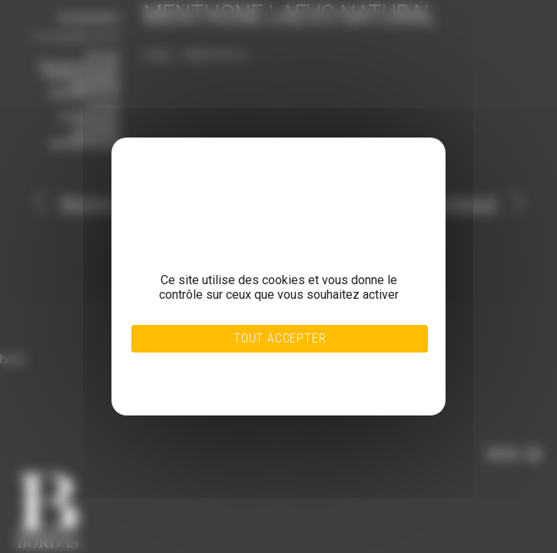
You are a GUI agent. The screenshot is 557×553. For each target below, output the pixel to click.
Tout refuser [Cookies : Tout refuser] (249, 364)
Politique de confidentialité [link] (249, 383)
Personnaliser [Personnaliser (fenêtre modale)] (248, 374)
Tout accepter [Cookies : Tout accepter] (280, 338)
